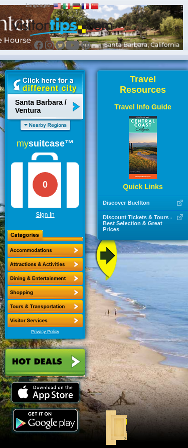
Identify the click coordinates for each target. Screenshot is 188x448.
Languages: (39, 5)
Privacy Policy (45, 331)
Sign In (45, 214)
